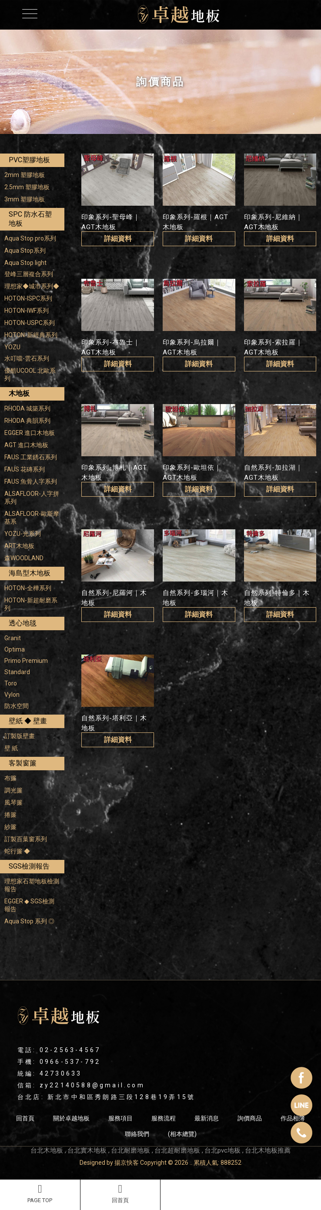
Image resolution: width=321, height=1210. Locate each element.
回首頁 (120, 1193)
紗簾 (10, 826)
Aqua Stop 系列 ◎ (29, 921)
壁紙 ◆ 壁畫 (28, 721)
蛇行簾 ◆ (17, 851)
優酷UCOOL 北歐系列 (30, 374)
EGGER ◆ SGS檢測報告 (29, 905)
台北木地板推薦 (268, 1150)
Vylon (12, 694)
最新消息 (206, 1118)
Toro (10, 683)
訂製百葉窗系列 (25, 839)
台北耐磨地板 (130, 1150)
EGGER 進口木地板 (29, 432)
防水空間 (16, 705)
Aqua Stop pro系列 (30, 238)
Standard (17, 672)
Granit (12, 638)
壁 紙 (11, 748)
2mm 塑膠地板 (24, 174)
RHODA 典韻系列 (27, 420)
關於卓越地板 (71, 1118)
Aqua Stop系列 (25, 250)
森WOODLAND (23, 558)
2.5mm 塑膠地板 (27, 187)
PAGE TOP (40, 1193)
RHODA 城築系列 (27, 408)
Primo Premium (26, 660)
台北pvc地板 (222, 1150)
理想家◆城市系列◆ (31, 286)
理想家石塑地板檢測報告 (31, 885)
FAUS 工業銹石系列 (30, 457)
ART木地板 (19, 545)
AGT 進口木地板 (26, 444)
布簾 (10, 778)
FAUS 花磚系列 (24, 469)
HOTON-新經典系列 (30, 334)
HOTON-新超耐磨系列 (30, 604)
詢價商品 (249, 1118)
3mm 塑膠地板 (24, 199)
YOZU (12, 347)
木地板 (19, 393)
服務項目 (120, 1118)
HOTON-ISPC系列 (28, 298)
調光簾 (13, 790)
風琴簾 (13, 802)
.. (191, 1162)
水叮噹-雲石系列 (26, 358)
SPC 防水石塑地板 (30, 218)
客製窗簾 (23, 763)
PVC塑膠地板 (29, 160)
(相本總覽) (182, 1133)
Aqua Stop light (25, 262)
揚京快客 (126, 1162)
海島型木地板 (29, 573)
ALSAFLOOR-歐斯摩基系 (31, 517)
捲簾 (10, 814)
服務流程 (163, 1118)
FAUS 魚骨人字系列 (30, 481)
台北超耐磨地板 (177, 1150)
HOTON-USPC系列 (29, 322)
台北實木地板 (87, 1150)
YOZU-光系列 (22, 533)
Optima (14, 649)
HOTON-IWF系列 (26, 310)
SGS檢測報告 (29, 866)
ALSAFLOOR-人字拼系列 (31, 497)
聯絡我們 (137, 1133)
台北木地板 (46, 1150)
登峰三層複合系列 (28, 274)
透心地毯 (23, 623)
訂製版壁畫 (19, 735)
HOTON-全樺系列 (27, 588)
